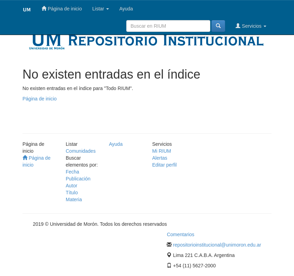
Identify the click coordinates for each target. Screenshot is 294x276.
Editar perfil (164, 165)
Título (72, 192)
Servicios (251, 26)
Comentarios (180, 234)
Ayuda (126, 8)
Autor (71, 185)
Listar (100, 8)
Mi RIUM (161, 151)
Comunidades (80, 151)
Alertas (159, 158)
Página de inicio (62, 8)
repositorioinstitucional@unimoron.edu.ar (217, 245)
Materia (74, 199)
